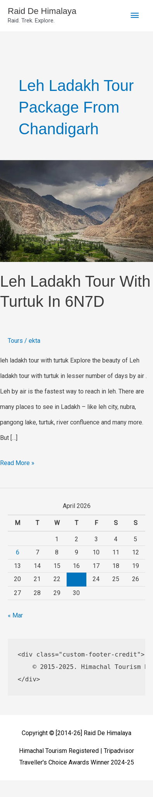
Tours (15, 340)
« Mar (15, 615)
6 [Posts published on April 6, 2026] (17, 552)
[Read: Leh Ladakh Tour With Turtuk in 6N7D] (76, 210)
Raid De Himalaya (42, 11)
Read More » (17, 461)
